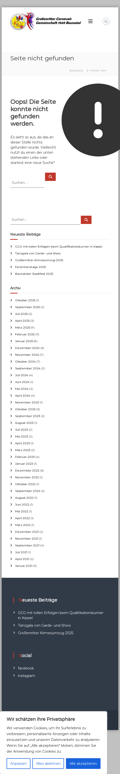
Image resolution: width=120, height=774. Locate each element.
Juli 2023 (21, 429)
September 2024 (27, 368)
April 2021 (22, 559)
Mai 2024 (21, 389)
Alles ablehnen (48, 763)
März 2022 (22, 525)
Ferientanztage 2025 (30, 267)
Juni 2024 (22, 382)
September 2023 (27, 416)
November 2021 (26, 538)
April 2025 (22, 320)
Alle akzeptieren (83, 763)
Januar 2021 (23, 566)
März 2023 (22, 450)
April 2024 (22, 395)
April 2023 (22, 443)
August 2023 (24, 423)
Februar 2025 (25, 334)
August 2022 (24, 497)
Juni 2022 (22, 504)
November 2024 (27, 354)
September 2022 (27, 491)
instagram (26, 676)
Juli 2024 (21, 375)
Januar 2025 (24, 341)
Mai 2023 (21, 436)
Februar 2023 (25, 457)
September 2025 (27, 307)
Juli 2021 (21, 552)
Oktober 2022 (25, 484)
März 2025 (22, 327)
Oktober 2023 (25, 409)
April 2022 (22, 518)
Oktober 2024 (25, 361)
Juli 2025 (21, 314)
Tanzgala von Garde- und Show (38, 253)
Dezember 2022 (27, 470)
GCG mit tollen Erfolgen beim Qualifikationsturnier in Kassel (58, 246)
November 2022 (27, 477)
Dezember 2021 (27, 532)
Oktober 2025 (25, 300)
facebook (26, 668)
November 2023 (27, 402)
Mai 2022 (21, 511)
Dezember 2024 (27, 348)
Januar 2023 (24, 463)
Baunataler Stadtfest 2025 (34, 274)
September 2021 (27, 545)
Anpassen (18, 763)
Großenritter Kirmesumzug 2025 (39, 260)
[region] (53, 742)
